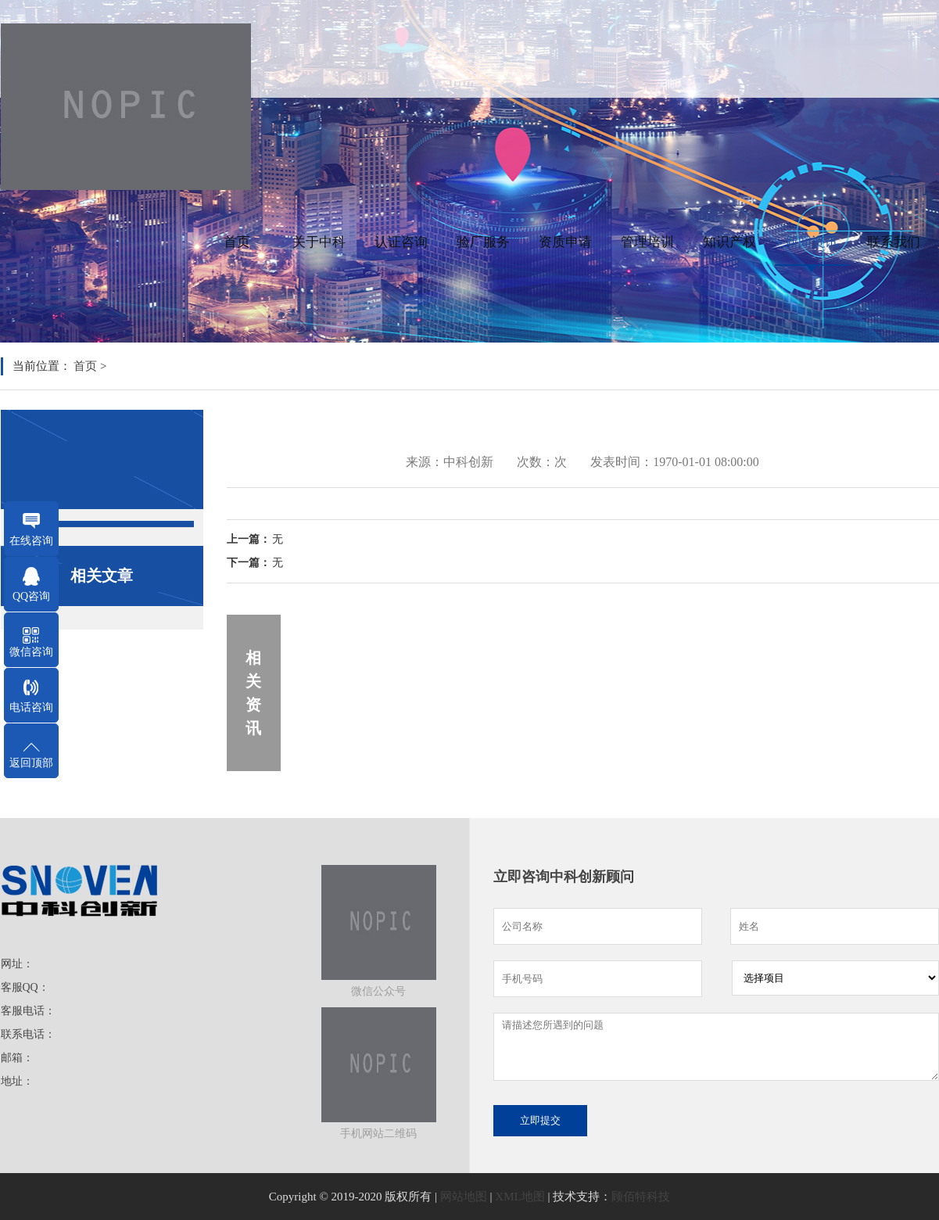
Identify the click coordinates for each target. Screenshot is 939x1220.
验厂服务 (483, 242)
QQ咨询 (31, 596)
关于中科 (319, 242)
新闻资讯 (811, 242)
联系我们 (893, 242)
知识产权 (729, 242)
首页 (237, 242)
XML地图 (519, 1196)
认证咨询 (401, 242)
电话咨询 (31, 707)
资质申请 (565, 242)
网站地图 (463, 1196)
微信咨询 (31, 652)
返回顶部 (31, 763)
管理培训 (647, 242)
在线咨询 (31, 541)
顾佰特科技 (640, 1196)
